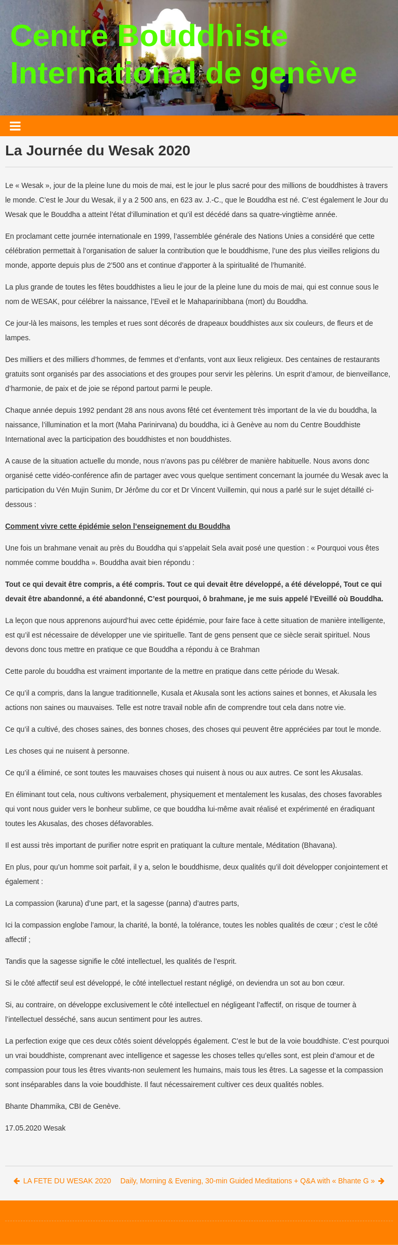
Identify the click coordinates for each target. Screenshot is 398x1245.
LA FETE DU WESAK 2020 (62, 1181)
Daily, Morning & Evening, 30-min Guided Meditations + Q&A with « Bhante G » (252, 1181)
